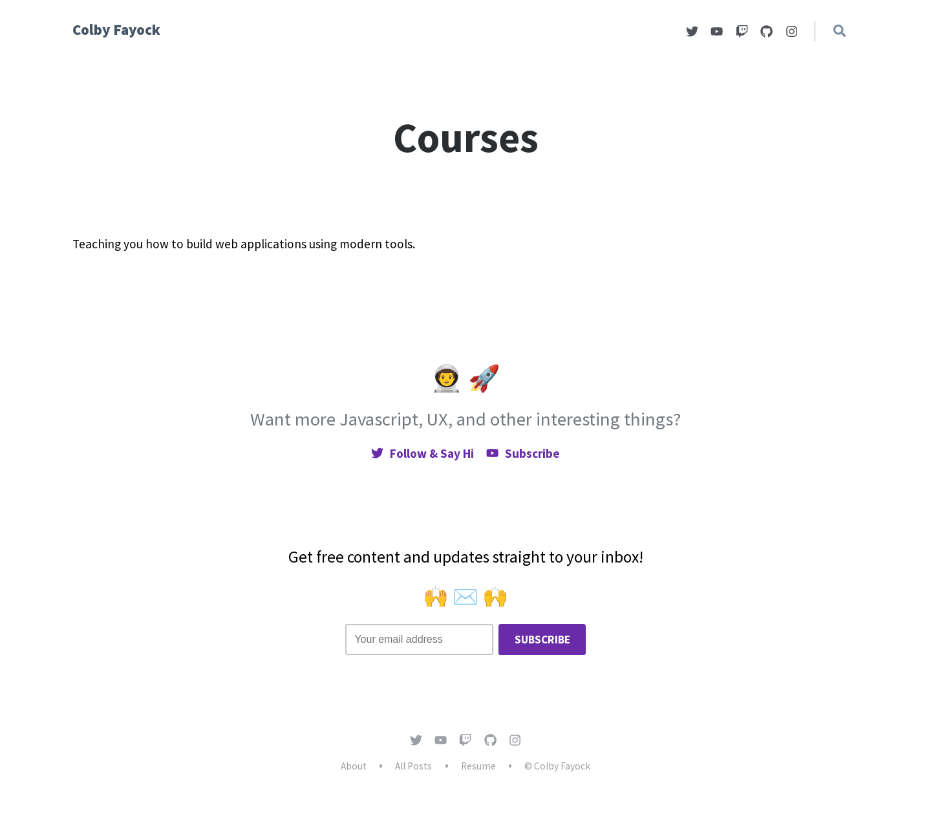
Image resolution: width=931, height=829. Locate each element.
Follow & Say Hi (422, 453)
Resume (478, 766)
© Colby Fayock (557, 766)
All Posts (413, 766)
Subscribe (523, 453)
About (354, 766)
